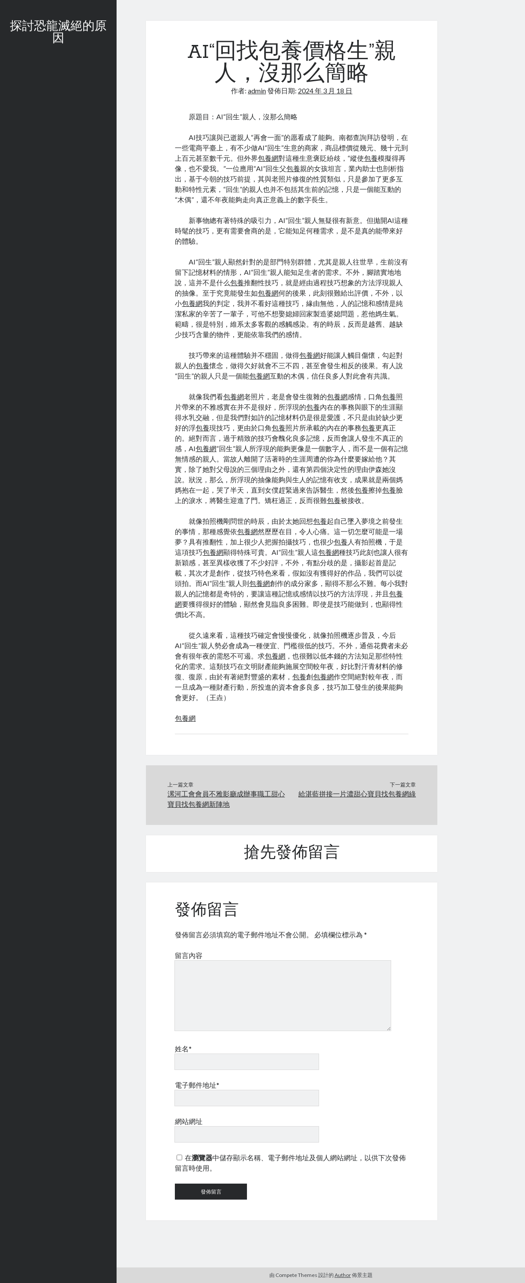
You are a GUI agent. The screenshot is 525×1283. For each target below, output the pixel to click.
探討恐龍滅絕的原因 (58, 33)
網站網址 (188, 1121)
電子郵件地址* (197, 1085)
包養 (371, 158)
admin (257, 90)
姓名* (183, 1048)
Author (343, 1275)
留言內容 (188, 955)
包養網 (268, 158)
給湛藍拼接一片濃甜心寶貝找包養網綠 (357, 794)
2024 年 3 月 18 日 (325, 90)
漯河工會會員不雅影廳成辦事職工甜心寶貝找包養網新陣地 (226, 799)
